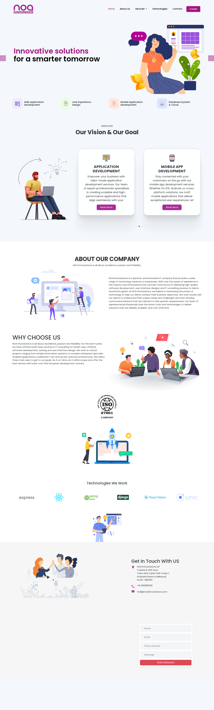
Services (140, 8)
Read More (106, 207)
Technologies (159, 8)
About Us (125, 8)
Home (111, 8)
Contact (177, 8)
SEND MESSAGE (165, 662)
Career (193, 9)
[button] (3, 58)
